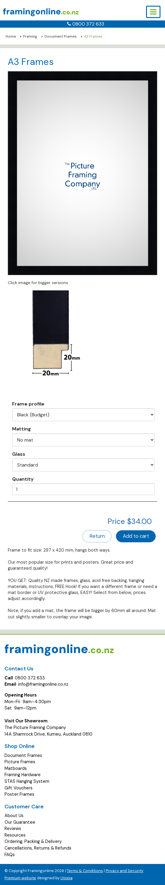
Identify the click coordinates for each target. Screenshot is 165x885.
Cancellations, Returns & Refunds (38, 848)
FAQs (10, 854)
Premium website (20, 877)
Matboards (16, 768)
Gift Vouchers (19, 788)
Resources (15, 835)
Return (97, 536)
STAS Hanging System (27, 781)
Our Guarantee (20, 822)
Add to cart (136, 536)
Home (11, 36)
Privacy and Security (124, 870)
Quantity (23, 479)
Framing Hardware (23, 774)
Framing (30, 36)
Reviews (13, 828)
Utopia (67, 877)
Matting (21, 429)
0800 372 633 (88, 24)
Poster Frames (19, 794)
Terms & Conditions (85, 870)
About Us (14, 815)
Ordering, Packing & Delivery (33, 841)
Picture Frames (20, 761)
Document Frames (61, 36)
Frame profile (28, 404)
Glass (18, 454)
